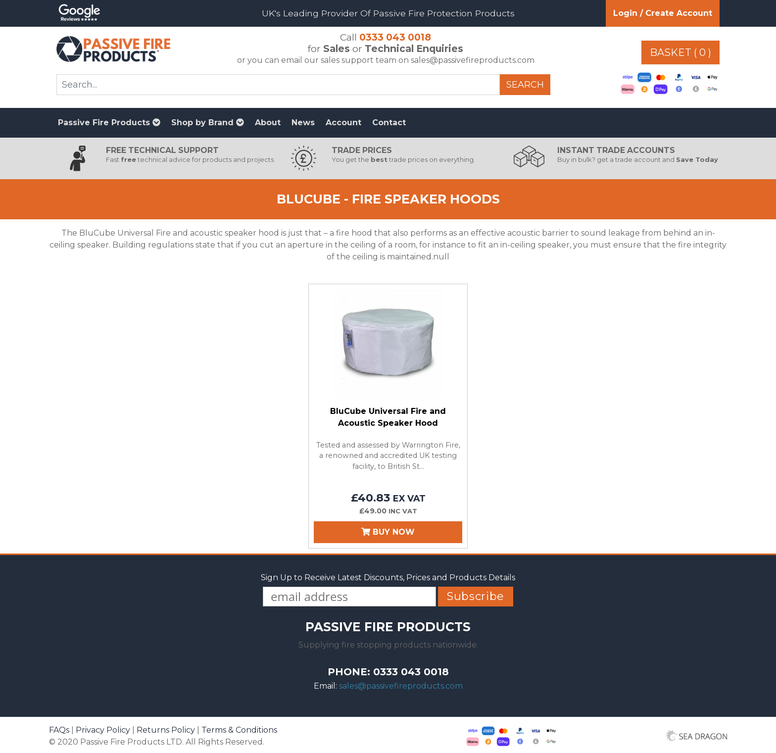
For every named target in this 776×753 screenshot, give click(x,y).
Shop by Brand (207, 122)
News (303, 122)
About (268, 122)
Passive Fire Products (109, 122)
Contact (389, 122)
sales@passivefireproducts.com (401, 686)
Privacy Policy (103, 730)
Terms (239, 730)
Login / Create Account (662, 13)
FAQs (59, 730)
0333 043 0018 (395, 37)
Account (343, 122)
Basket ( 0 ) (680, 52)
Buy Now (388, 532)
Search (525, 84)
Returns (166, 730)
